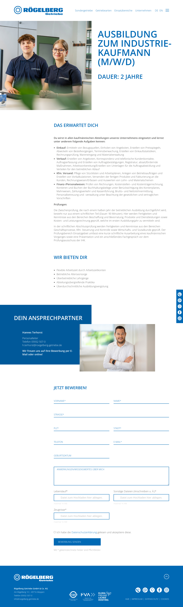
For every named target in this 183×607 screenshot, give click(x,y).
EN (161, 10)
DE (156, 10)
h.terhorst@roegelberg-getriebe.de (42, 345)
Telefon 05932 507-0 (34, 341)
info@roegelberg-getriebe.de (26, 599)
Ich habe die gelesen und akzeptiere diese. (94, 532)
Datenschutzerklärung (84, 532)
